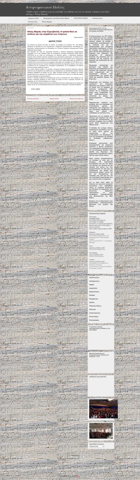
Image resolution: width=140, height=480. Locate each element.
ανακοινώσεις (94, 277)
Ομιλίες (92, 302)
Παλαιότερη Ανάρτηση (76, 98)
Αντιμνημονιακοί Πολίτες (45, 7)
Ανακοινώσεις (97, 18)
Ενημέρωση (93, 299)
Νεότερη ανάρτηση (33, 98)
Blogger (78, 476)
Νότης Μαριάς (47, 22)
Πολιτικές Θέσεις (95, 306)
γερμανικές (93, 288)
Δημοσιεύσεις (94, 292)
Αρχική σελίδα (33, 18)
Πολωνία (92, 309)
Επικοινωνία (32, 22)
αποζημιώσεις (94, 281)
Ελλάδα (92, 295)
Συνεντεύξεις (93, 316)
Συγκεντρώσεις (94, 313)
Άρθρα (91, 284)
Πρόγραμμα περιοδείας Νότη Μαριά (56, 18)
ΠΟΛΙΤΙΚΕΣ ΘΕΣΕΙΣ (81, 18)
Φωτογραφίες (94, 320)
